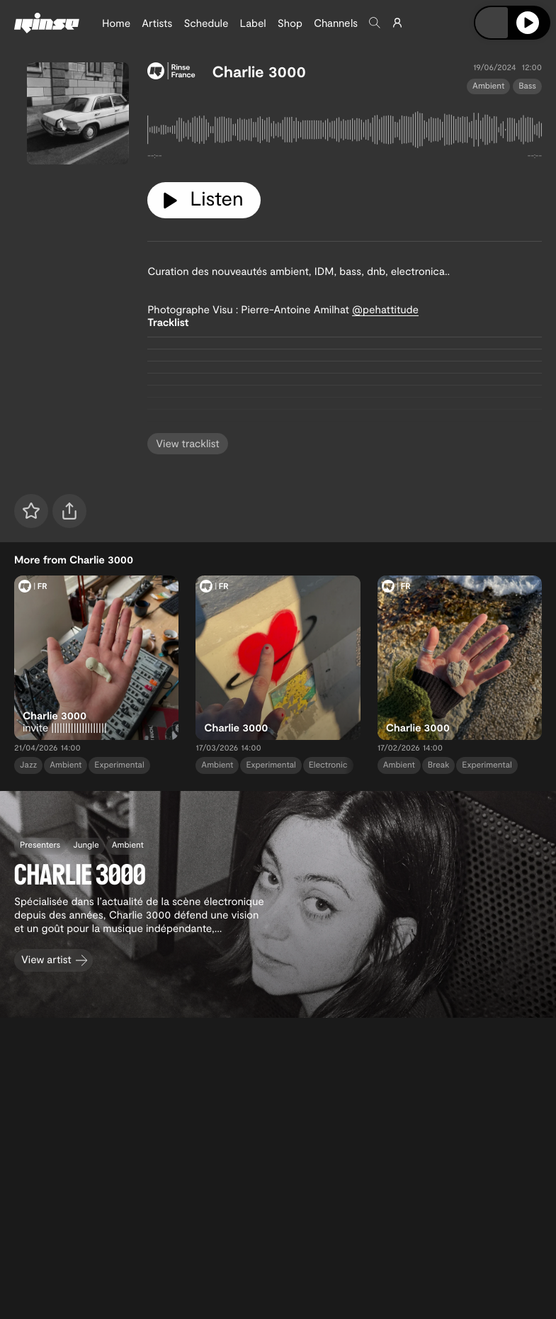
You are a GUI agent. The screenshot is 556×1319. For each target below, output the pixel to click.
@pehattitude (385, 309)
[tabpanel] (344, 132)
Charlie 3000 (259, 71)
